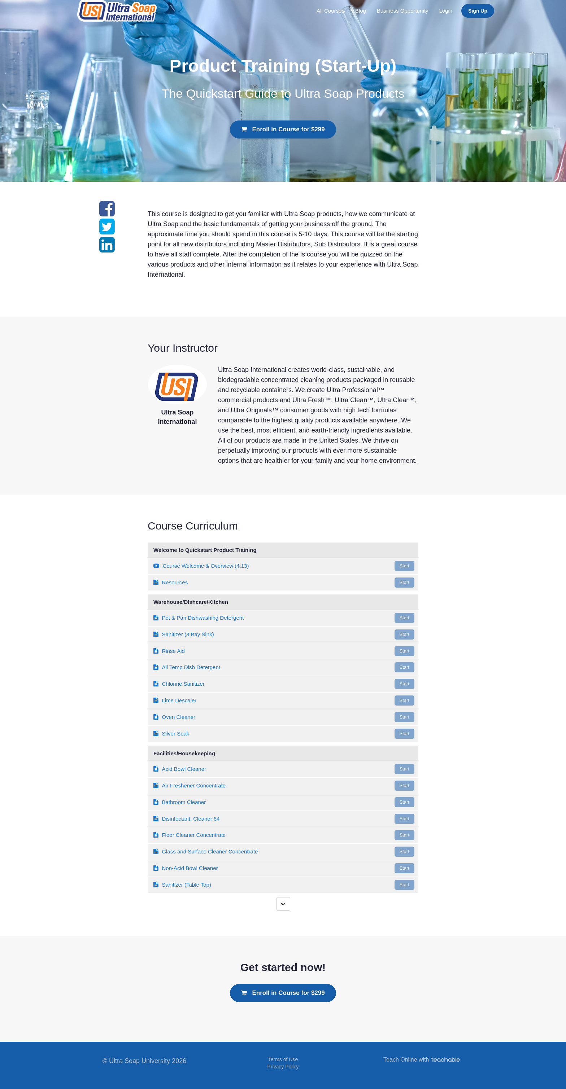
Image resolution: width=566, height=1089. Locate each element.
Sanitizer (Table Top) (283, 885)
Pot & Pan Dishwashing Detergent (283, 618)
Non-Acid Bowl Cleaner (283, 868)
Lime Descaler (283, 700)
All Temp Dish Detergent (283, 667)
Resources (283, 583)
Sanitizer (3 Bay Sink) (283, 634)
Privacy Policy (283, 1067)
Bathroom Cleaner (283, 802)
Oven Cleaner (283, 717)
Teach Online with (421, 1060)
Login (445, 11)
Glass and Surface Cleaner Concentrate (283, 852)
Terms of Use (283, 1059)
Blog (360, 11)
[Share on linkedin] (107, 249)
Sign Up (477, 11)
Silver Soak (283, 734)
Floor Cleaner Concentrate (283, 835)
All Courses (330, 11)
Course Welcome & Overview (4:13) (283, 566)
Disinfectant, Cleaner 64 (283, 819)
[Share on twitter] (107, 230)
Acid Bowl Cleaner (283, 769)
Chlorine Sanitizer (283, 684)
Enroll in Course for (283, 129)
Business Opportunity (402, 11)
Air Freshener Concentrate (283, 786)
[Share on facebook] (107, 212)
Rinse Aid (283, 651)
